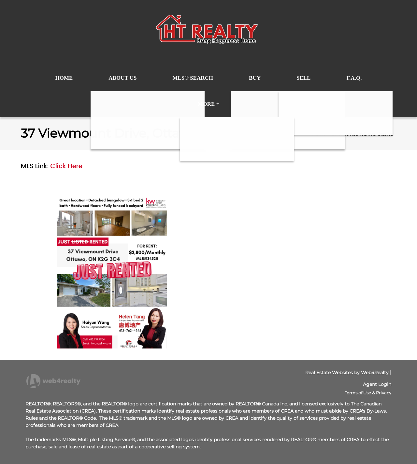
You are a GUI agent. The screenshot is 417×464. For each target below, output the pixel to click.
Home (318, 134)
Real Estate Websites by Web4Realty (347, 372)
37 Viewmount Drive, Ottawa (362, 134)
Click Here (66, 166)
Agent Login (377, 384)
